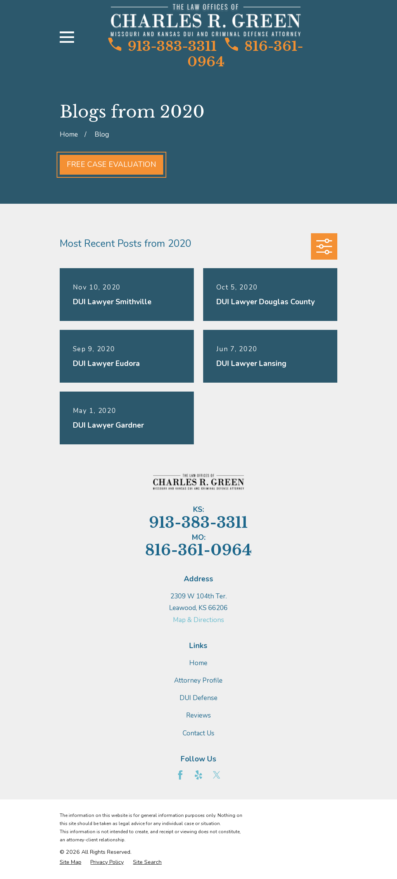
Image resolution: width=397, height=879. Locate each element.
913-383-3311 (162, 46)
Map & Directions (198, 619)
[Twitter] (216, 775)
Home (198, 663)
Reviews (198, 715)
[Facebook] (180, 775)
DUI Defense (198, 697)
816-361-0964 (245, 54)
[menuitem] (70, 862)
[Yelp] (198, 775)
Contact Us (198, 733)
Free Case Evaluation (111, 165)
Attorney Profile (198, 680)
